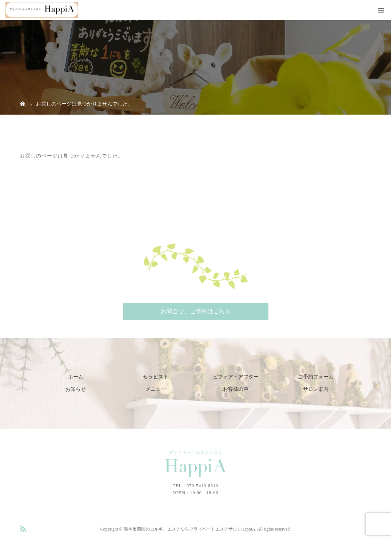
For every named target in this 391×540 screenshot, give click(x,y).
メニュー (155, 389)
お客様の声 (235, 389)
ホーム (75, 377)
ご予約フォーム (316, 377)
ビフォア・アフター (236, 377)
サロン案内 (315, 389)
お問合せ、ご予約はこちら (196, 311)
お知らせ (75, 389)
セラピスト (155, 377)
